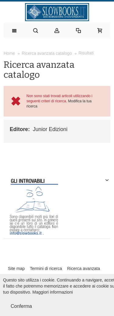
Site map (16, 268)
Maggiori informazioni (53, 292)
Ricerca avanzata (83, 268)
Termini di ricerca (46, 268)
